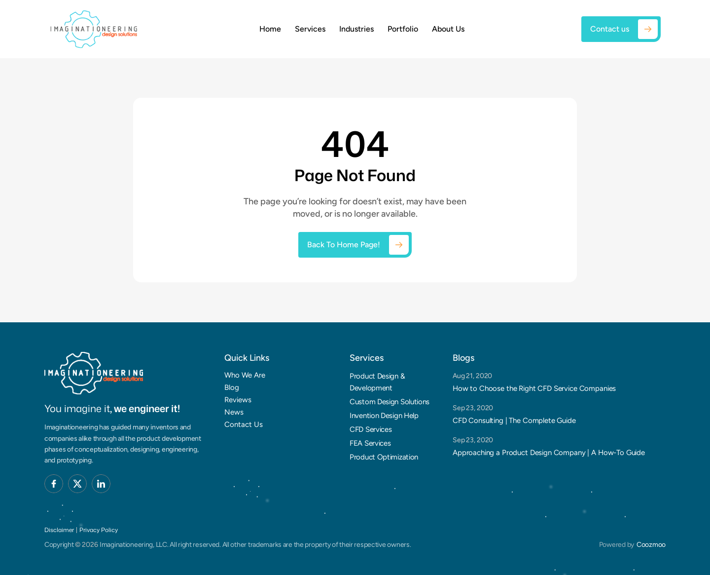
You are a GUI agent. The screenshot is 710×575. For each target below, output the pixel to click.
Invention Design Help (384, 415)
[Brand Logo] (93, 373)
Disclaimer (59, 530)
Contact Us (243, 424)
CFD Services (370, 429)
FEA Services (370, 443)
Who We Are (244, 375)
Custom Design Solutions (389, 401)
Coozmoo (651, 544)
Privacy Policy (98, 530)
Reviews (237, 399)
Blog (231, 387)
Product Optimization (384, 457)
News (234, 412)
